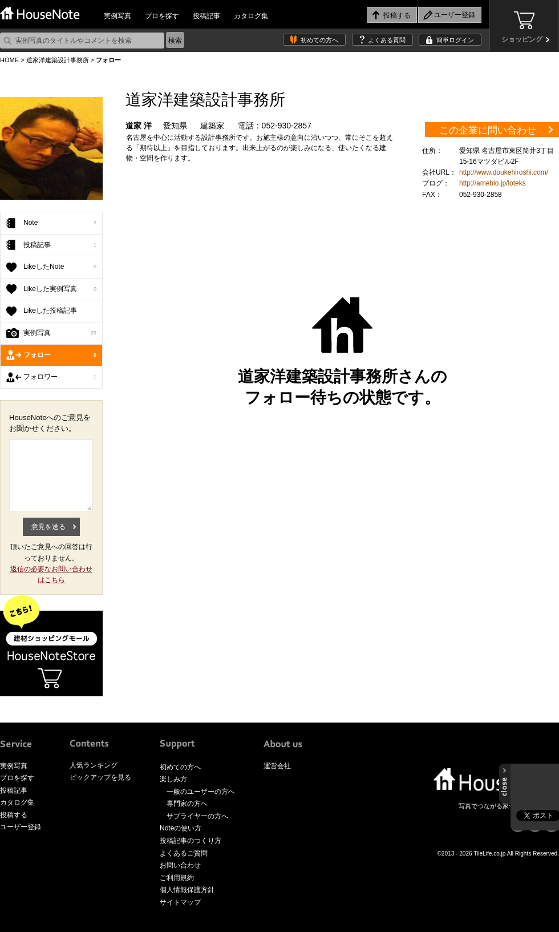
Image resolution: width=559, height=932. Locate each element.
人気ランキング (94, 765)
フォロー (59, 355)
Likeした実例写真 (59, 289)
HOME (9, 60)
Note (59, 223)
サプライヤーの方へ (197, 816)
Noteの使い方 (180, 828)
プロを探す (162, 16)
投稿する (13, 815)
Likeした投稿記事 (50, 310)
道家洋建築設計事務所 (57, 60)
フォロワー (59, 377)
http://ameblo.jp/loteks (492, 183)
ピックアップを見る (100, 777)
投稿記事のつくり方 (190, 841)
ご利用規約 (177, 878)
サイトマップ (180, 902)
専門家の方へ (187, 804)
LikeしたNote (59, 267)
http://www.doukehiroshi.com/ (503, 172)
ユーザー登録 (20, 827)
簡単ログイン (455, 40)
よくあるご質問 (184, 853)
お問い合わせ (180, 865)
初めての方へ (319, 40)
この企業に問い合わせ (487, 130)
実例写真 (117, 16)
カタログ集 (251, 16)
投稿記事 (206, 16)
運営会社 (277, 766)
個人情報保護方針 (187, 890)
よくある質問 (387, 40)
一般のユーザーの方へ (201, 792)
